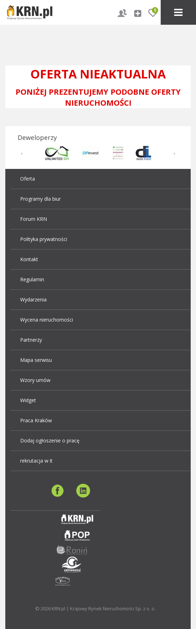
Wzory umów (35, 380)
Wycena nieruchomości (46, 319)
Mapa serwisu (36, 360)
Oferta (27, 178)
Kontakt (29, 259)
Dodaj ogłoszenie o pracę (49, 440)
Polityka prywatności (43, 239)
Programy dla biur (40, 198)
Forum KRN (33, 219)
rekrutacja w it (36, 460)
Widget (28, 400)
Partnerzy (31, 339)
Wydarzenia (33, 299)
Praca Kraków (36, 420)
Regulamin (32, 279)
